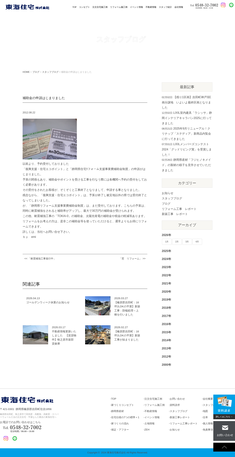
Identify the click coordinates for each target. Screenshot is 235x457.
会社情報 (178, 7)
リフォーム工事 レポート (179, 208)
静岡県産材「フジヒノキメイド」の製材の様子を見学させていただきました (186, 165)
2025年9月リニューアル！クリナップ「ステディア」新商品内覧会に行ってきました (186, 134)
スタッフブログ (172, 198)
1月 (167, 241)
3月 (187, 241)
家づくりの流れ (120, 423)
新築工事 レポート (175, 214)
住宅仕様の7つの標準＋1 (125, 417)
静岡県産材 (117, 411)
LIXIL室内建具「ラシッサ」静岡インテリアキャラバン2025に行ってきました (187, 118)
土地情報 (149, 423)
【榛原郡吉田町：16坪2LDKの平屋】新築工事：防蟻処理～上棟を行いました (127, 308)
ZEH (146, 429)
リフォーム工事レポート (184, 423)
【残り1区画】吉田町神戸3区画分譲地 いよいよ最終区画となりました (186, 102)
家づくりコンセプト (122, 404)
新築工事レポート (180, 417)
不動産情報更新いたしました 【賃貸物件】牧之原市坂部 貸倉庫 (64, 337)
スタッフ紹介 (165, 7)
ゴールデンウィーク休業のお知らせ (48, 302)
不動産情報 (151, 7)
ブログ (166, 203)
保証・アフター (120, 429)
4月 (197, 241)
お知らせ (167, 193)
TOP (74, 7)
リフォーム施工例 (118, 7)
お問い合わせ (177, 398)
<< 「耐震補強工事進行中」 (40, 258)
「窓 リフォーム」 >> (132, 258)
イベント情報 (136, 7)
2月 (177, 241)
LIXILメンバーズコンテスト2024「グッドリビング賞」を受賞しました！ (187, 149)
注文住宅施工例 (100, 7)
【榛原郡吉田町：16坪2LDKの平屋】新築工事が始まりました (127, 335)
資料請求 (175, 404)
